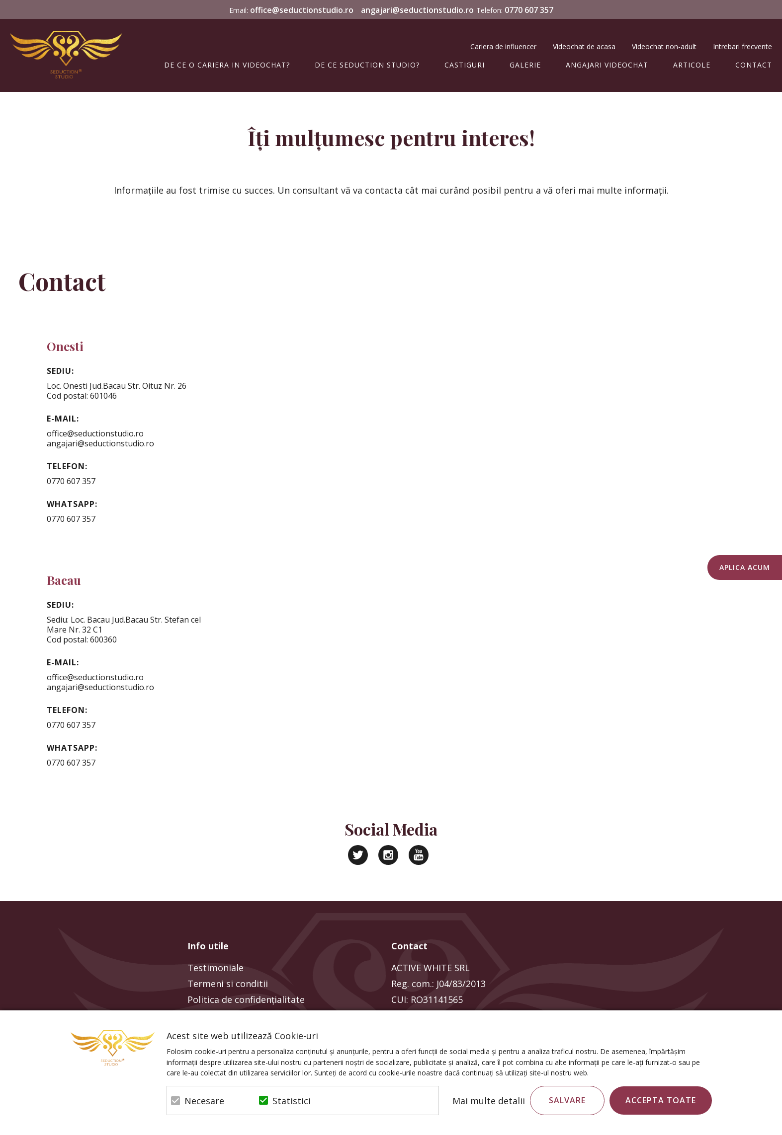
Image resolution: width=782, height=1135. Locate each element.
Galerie (525, 65)
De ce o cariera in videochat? (227, 65)
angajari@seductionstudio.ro (417, 9)
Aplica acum (744, 567)
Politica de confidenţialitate (246, 999)
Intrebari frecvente (742, 46)
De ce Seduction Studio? (367, 65)
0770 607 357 (529, 9)
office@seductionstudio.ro (301, 9)
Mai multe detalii (488, 1101)
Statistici (291, 1101)
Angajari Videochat (607, 65)
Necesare (204, 1101)
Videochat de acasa (584, 46)
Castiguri (464, 65)
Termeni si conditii (227, 984)
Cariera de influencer (503, 46)
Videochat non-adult (664, 46)
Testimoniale (215, 968)
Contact (753, 65)
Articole (691, 65)
